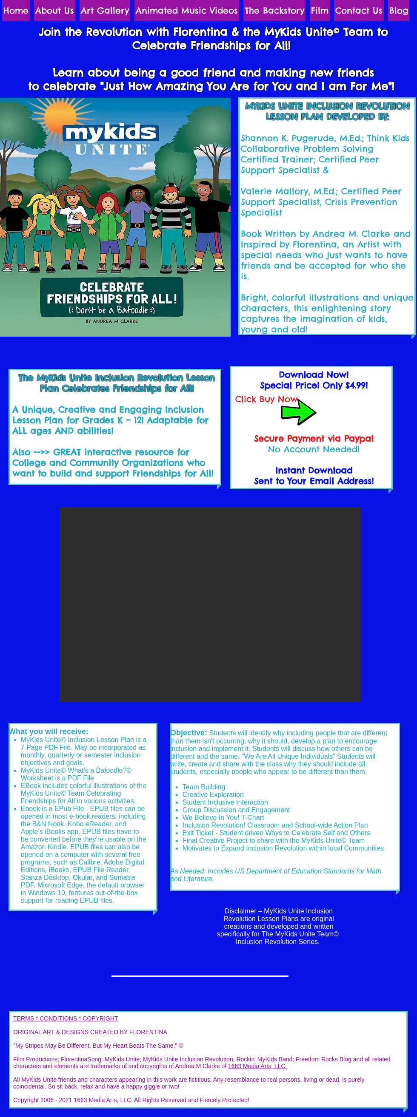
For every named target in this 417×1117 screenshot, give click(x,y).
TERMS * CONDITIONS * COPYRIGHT (65, 1018)
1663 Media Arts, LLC (257, 1066)
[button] (210, 604)
